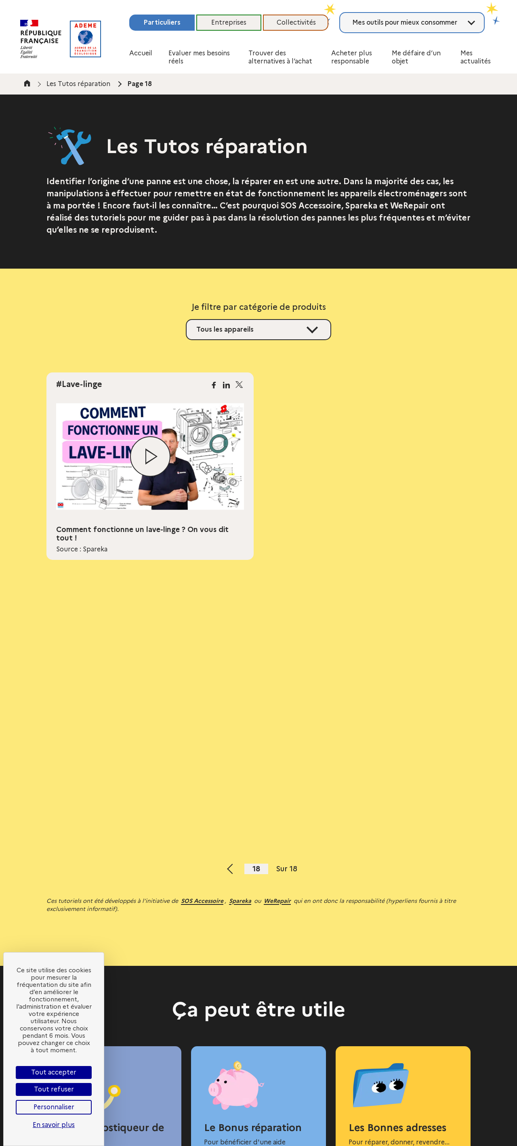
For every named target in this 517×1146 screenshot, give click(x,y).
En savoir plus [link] (54, 1125)
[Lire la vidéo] (150, 456)
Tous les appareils (225, 329)
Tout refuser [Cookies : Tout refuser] (54, 1089)
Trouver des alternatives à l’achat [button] (280, 57)
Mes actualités (475, 57)
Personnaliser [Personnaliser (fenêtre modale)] (54, 1107)
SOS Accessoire (202, 900)
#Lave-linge (79, 384)
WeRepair (277, 900)
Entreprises (228, 22)
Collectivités (296, 22)
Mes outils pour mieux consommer (404, 22)
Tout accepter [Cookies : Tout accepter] (53, 1072)
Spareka (240, 900)
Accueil (140, 53)
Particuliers (162, 22)
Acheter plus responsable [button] (351, 57)
